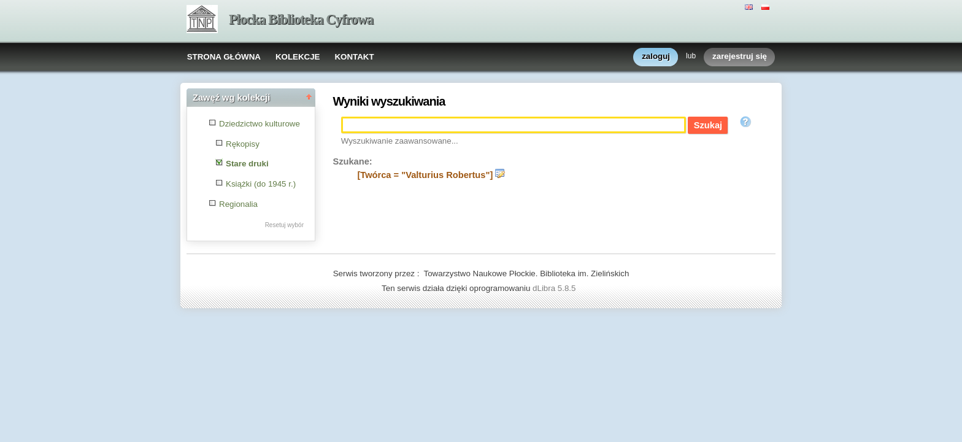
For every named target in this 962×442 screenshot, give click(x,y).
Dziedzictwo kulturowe (259, 123)
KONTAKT (354, 56)
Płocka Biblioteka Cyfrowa (301, 19)
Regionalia (238, 204)
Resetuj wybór (284, 225)
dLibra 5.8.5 (555, 288)
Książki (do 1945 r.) (261, 183)
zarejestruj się (739, 56)
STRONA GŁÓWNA (224, 56)
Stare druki (247, 163)
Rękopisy (243, 144)
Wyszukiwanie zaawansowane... (399, 140)
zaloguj (656, 56)
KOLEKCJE (297, 56)
